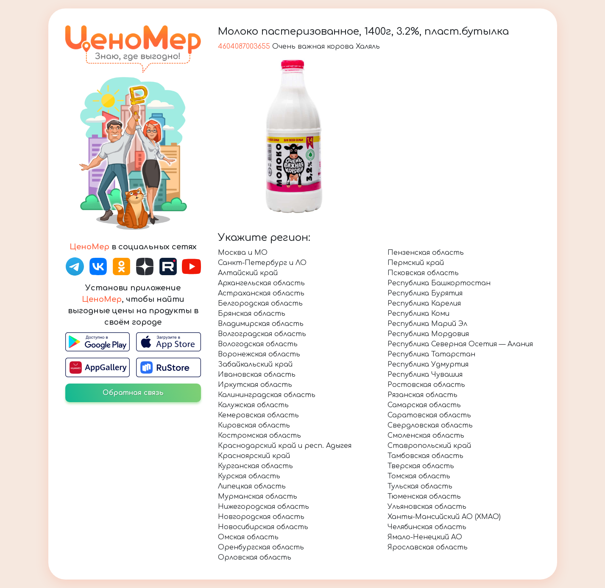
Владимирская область (261, 324)
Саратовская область (429, 415)
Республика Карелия (424, 303)
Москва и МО (243, 253)
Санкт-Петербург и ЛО (262, 263)
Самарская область (424, 405)
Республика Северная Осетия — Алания (460, 344)
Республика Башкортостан (439, 283)
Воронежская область (259, 354)
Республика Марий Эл (427, 324)
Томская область (419, 476)
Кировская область (254, 425)
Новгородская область (261, 517)
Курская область (249, 476)
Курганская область (255, 466)
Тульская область (420, 486)
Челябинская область (427, 527)
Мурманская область (257, 496)
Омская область (248, 537)
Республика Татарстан (431, 354)
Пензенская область (426, 253)
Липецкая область (252, 486)
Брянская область (251, 313)
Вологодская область (258, 344)
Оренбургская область (261, 547)
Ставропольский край (429, 446)
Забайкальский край (255, 364)
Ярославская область (428, 547)
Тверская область (421, 466)
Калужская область (253, 405)
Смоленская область (426, 435)
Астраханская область (261, 293)
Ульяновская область (427, 507)
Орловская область (254, 557)
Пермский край (416, 263)
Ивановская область (257, 374)
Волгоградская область (262, 334)
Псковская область (423, 273)
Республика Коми (418, 313)
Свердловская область (430, 425)
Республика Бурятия (425, 293)
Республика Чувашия (425, 374)
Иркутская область (255, 385)
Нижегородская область (263, 507)
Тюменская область (424, 496)
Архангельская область (261, 283)
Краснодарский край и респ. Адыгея (284, 446)
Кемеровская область (258, 415)
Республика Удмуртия (428, 364)
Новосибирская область (263, 527)
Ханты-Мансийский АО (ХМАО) (444, 517)
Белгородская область (260, 303)
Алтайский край (248, 273)
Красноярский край (254, 456)
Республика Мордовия (428, 334)
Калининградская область (266, 395)
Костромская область (259, 435)
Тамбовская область (425, 456)
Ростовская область (426, 385)
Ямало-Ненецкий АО (425, 537)
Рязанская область (422, 395)
